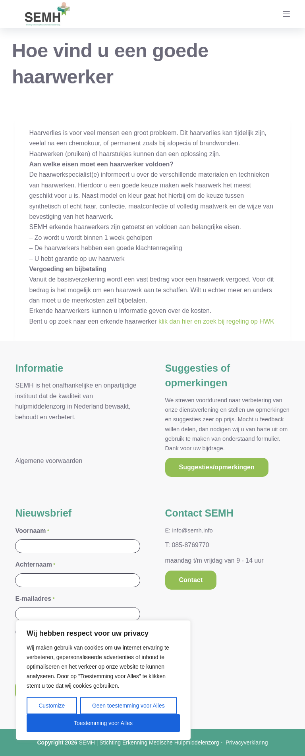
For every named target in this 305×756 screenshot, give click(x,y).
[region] (103, 680)
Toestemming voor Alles (103, 723)
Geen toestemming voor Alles (128, 705)
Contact (191, 579)
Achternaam (35, 565)
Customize (52, 705)
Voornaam (32, 530)
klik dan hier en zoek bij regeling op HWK (216, 321)
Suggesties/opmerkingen (217, 467)
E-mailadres (34, 598)
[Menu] (286, 13)
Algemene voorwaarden (48, 460)
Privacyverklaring (247, 742)
